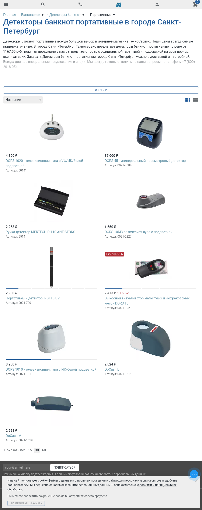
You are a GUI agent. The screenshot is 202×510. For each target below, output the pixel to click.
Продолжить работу (26, 503)
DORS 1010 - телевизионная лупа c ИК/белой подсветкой (51, 369)
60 (44, 450)
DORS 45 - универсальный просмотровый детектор (145, 161)
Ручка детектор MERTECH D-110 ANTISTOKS (40, 232)
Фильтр (101, 90)
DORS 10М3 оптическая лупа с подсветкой (139, 232)
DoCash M (13, 436)
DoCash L (112, 369)
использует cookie (34, 480)
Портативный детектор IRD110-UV (33, 298)
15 (30, 450)
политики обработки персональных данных (115, 474)
